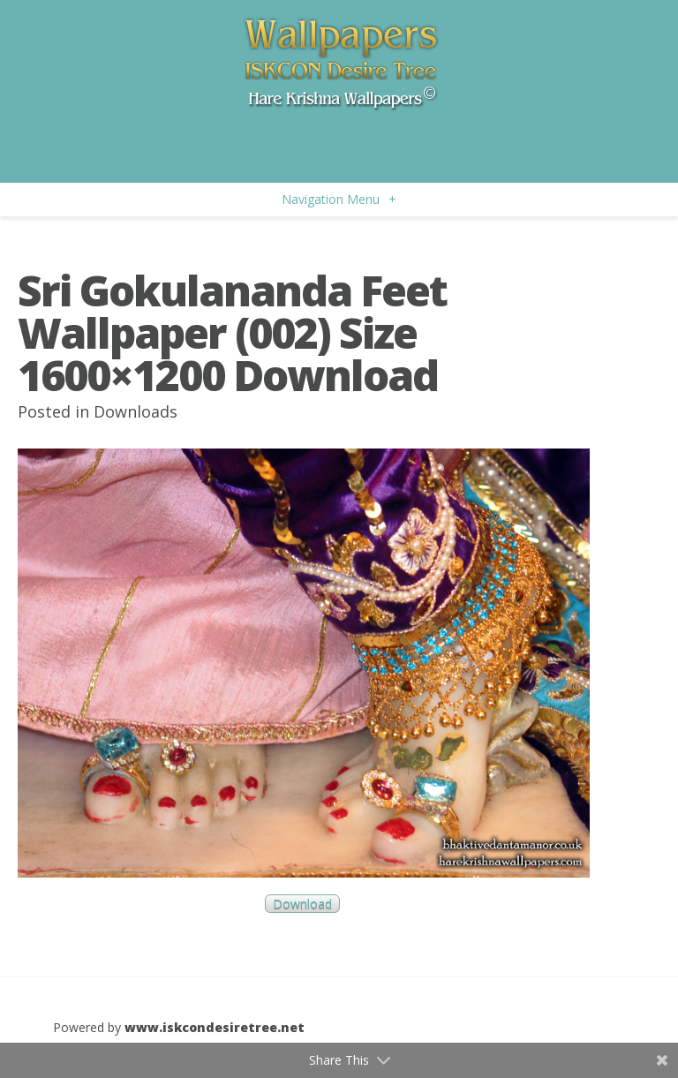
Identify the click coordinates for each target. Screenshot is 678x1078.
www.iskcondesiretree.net (214, 1027)
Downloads (135, 411)
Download (302, 903)
